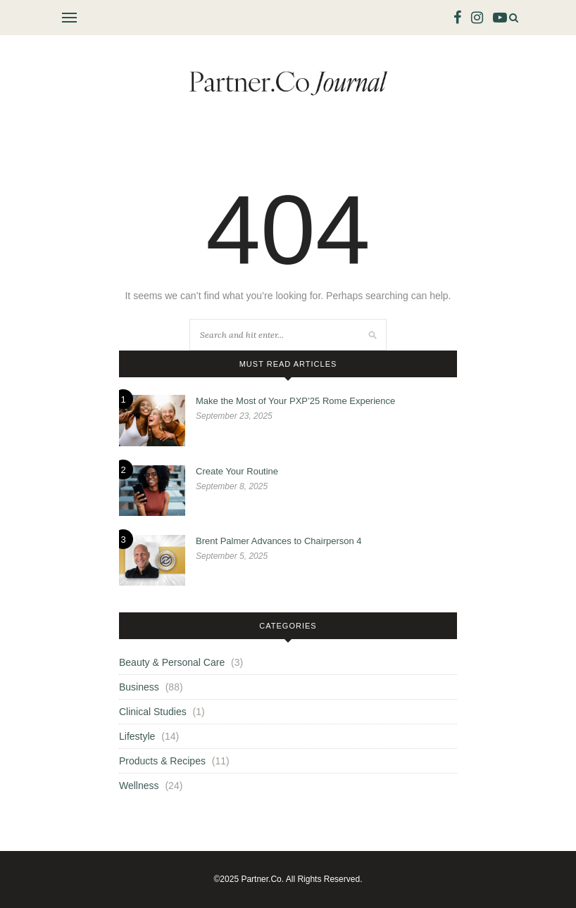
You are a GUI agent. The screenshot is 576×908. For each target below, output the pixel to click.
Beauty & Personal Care (172, 662)
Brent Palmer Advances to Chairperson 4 (279, 541)
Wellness (139, 785)
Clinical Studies (153, 711)
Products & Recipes (162, 761)
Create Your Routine (237, 471)
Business (139, 687)
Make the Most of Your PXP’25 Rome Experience (295, 401)
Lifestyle (137, 736)
